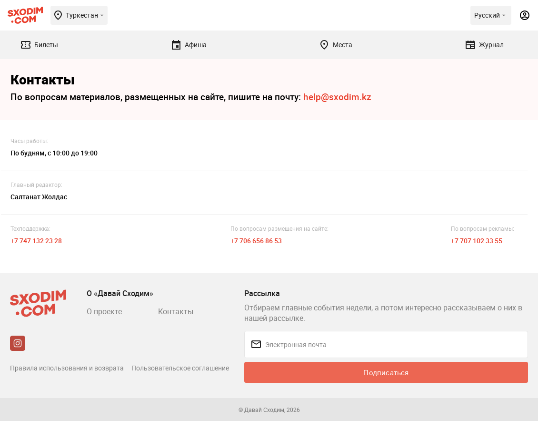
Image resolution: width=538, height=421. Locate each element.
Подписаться (385, 372)
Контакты (175, 311)
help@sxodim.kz (337, 97)
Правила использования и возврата (67, 367)
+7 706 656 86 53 (256, 240)
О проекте (104, 311)
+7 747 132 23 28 (36, 240)
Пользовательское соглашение (180, 367)
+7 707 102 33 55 (476, 240)
